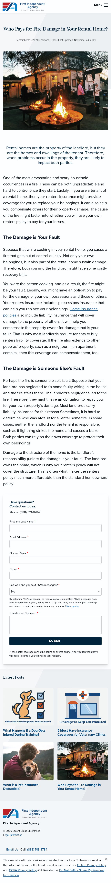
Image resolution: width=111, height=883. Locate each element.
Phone (14, 569)
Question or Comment (23, 613)
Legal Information (12, 835)
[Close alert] (106, 859)
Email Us (12, 850)
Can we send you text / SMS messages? (34, 585)
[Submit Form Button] (55, 641)
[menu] (106, 5)
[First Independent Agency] (24, 6)
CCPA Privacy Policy (23, 870)
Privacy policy (72, 606)
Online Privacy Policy (91, 865)
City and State (18, 553)
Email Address (18, 537)
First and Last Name (22, 521)
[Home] (25, 813)
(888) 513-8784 (37, 850)
